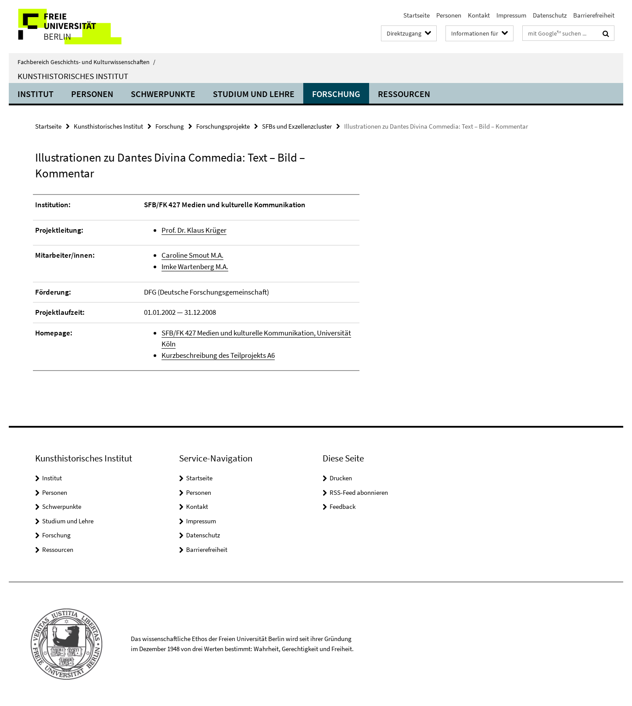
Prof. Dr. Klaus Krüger (194, 230)
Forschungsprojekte (223, 126)
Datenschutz (550, 15)
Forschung (336, 93)
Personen (448, 15)
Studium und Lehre (253, 93)
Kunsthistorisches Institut (73, 76)
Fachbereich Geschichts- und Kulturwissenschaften (86, 62)
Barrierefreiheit (593, 15)
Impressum (511, 15)
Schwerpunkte (163, 93)
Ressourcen (404, 93)
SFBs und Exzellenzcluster (297, 126)
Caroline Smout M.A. (192, 255)
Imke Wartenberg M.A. (195, 266)
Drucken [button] (341, 478)
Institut (36, 93)
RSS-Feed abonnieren (359, 492)
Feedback (343, 506)
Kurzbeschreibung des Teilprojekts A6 (218, 355)
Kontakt (479, 15)
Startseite (416, 15)
